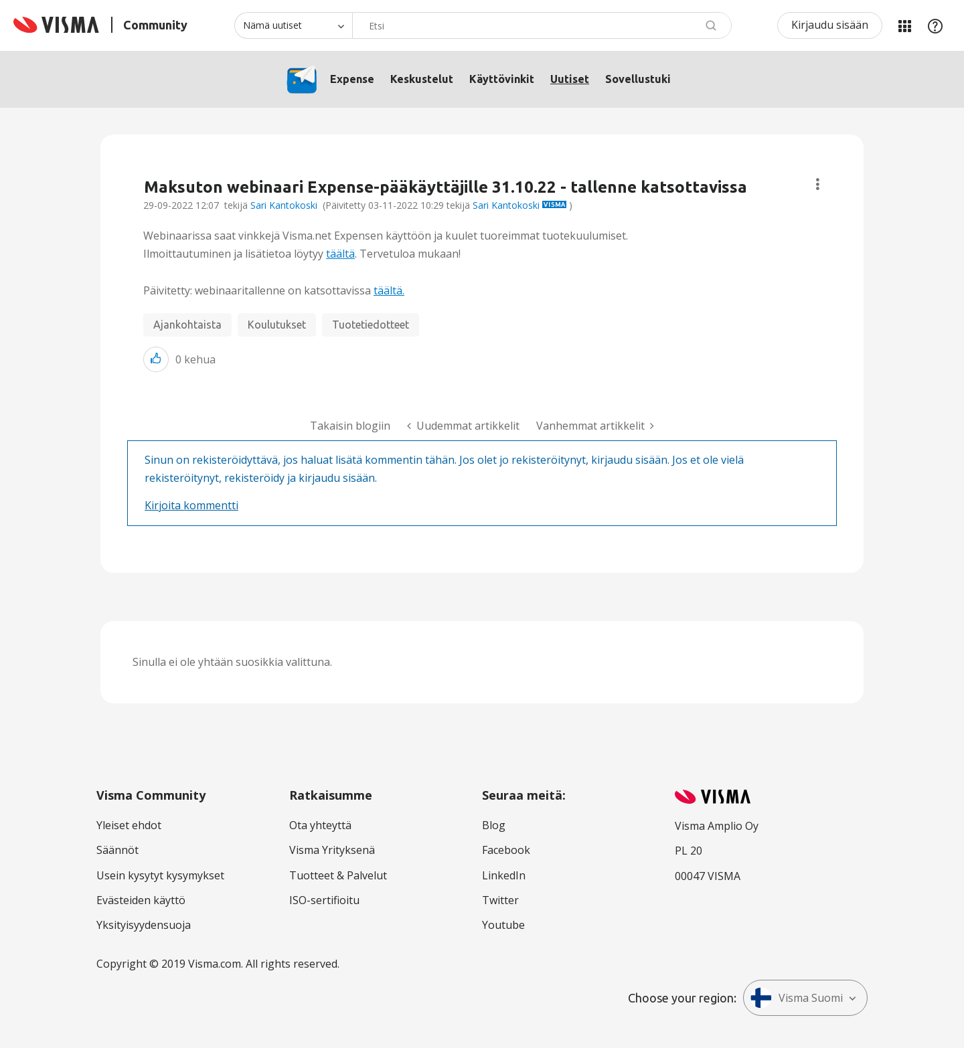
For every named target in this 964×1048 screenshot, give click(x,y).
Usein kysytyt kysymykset (160, 875)
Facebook (506, 850)
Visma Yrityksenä (332, 850)
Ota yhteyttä (320, 825)
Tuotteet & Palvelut (338, 875)
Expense (352, 79)
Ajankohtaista (187, 325)
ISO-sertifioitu (324, 900)
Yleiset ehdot (128, 825)
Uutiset (569, 79)
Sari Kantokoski (283, 205)
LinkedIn (504, 875)
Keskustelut (421, 79)
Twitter (500, 900)
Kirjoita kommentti (191, 505)
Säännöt (117, 850)
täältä (340, 253)
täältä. (389, 290)
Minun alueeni (904, 25)
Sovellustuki (638, 79)
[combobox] (542, 25)
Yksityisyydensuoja (143, 925)
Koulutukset (277, 325)
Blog (493, 825)
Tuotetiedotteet (370, 325)
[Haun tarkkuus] (293, 25)
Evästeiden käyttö (140, 900)
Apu (935, 25)
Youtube (503, 925)
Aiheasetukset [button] (817, 184)
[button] (156, 359)
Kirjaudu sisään (829, 24)
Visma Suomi (796, 998)
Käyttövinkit (501, 79)
